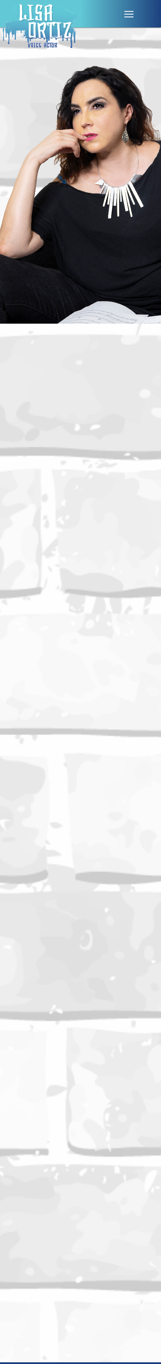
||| (129, 14)
